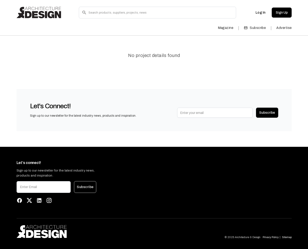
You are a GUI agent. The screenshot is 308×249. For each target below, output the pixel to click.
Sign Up (281, 12)
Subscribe (255, 28)
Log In (260, 12)
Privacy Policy (271, 237)
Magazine (225, 28)
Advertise (284, 28)
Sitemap (287, 237)
